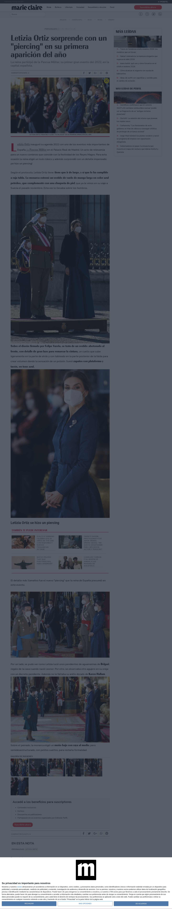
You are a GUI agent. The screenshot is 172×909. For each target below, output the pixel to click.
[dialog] (86, 883)
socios (19, 887)
